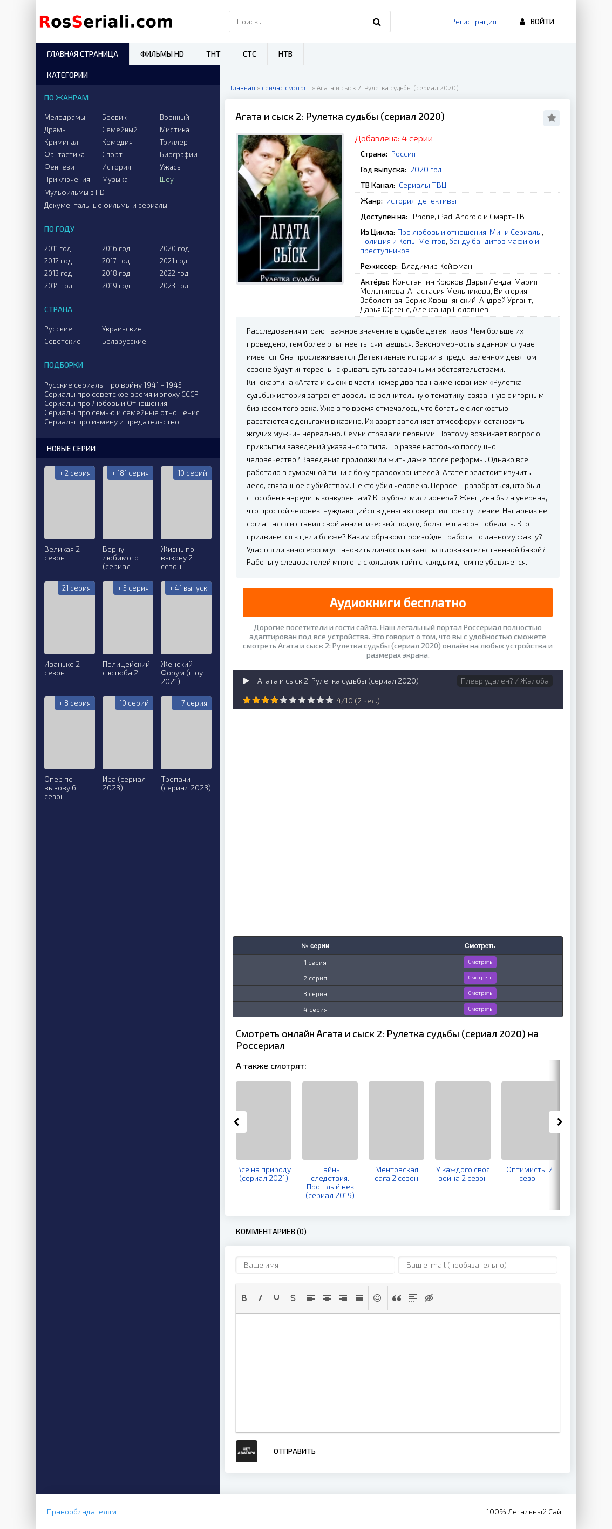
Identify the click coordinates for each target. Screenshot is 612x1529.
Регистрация (474, 21)
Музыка (115, 179)
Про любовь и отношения (441, 231)
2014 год (58, 285)
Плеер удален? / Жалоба (505, 680)
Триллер (174, 142)
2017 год (116, 260)
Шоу (167, 179)
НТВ (285, 53)
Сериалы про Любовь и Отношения (105, 403)
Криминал (61, 142)
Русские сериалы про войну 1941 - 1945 (113, 384)
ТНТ (213, 53)
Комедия (117, 142)
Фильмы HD (162, 53)
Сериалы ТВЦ (422, 185)
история (400, 200)
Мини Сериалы (515, 231)
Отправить (295, 1451)
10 (329, 700)
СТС (249, 53)
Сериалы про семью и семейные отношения (122, 412)
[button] (244, 1298)
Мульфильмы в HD (74, 192)
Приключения (67, 179)
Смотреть (480, 961)
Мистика (174, 129)
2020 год (426, 169)
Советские (62, 341)
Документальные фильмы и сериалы (105, 205)
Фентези (59, 167)
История (116, 167)
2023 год (174, 285)
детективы (437, 200)
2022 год (174, 273)
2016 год (116, 248)
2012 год (58, 260)
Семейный (120, 129)
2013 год (58, 273)
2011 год (57, 248)
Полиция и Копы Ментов (403, 241)
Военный (174, 117)
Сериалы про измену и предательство (111, 421)
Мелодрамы (64, 117)
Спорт (112, 154)
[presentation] (244, 1298)
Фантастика (64, 154)
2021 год (174, 260)
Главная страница (82, 53)
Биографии (179, 154)
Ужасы (171, 167)
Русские (58, 328)
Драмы (55, 129)
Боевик (114, 117)
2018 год (116, 273)
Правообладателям (82, 1511)
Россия (403, 153)
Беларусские (124, 341)
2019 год (116, 285)
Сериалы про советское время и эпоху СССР (121, 393)
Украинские (122, 328)
